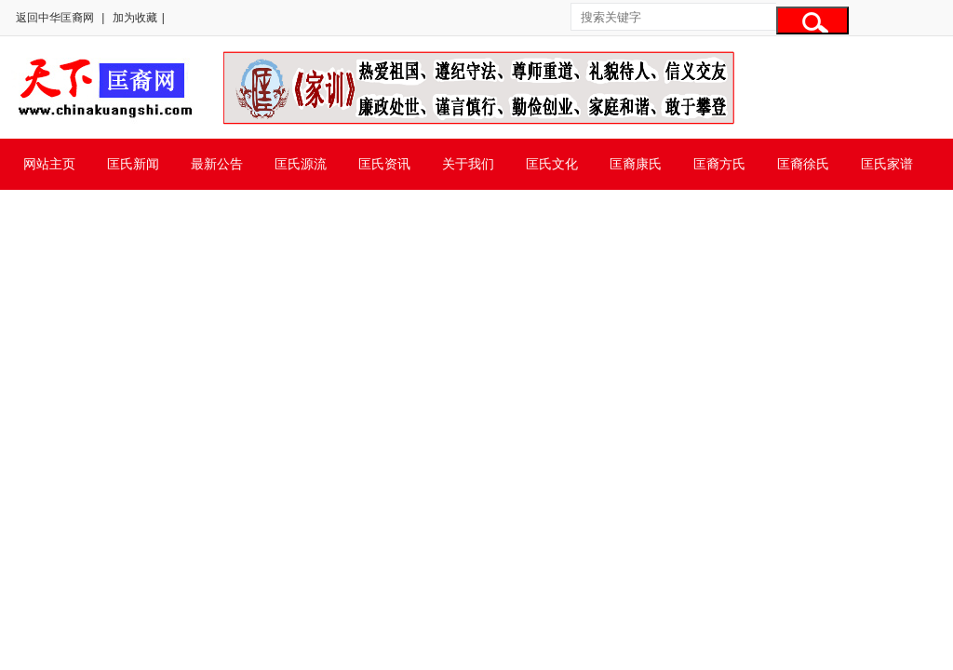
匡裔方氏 (719, 163)
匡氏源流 (301, 163)
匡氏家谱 (887, 163)
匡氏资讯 (384, 163)
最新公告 (217, 163)
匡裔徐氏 (803, 163)
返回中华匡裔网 (55, 17)
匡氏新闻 (133, 163)
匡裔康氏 (636, 163)
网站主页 (49, 163)
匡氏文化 (552, 163)
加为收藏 (135, 17)
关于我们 (468, 163)
